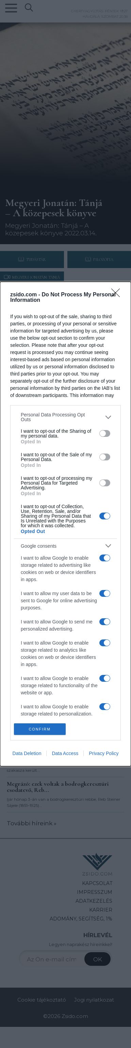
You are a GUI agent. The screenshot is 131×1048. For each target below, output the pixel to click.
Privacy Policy (103, 753)
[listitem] (65, 417)
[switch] (104, 433)
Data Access (65, 753)
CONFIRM (39, 729)
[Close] (117, 295)
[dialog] (65, 524)
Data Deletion (27, 753)
